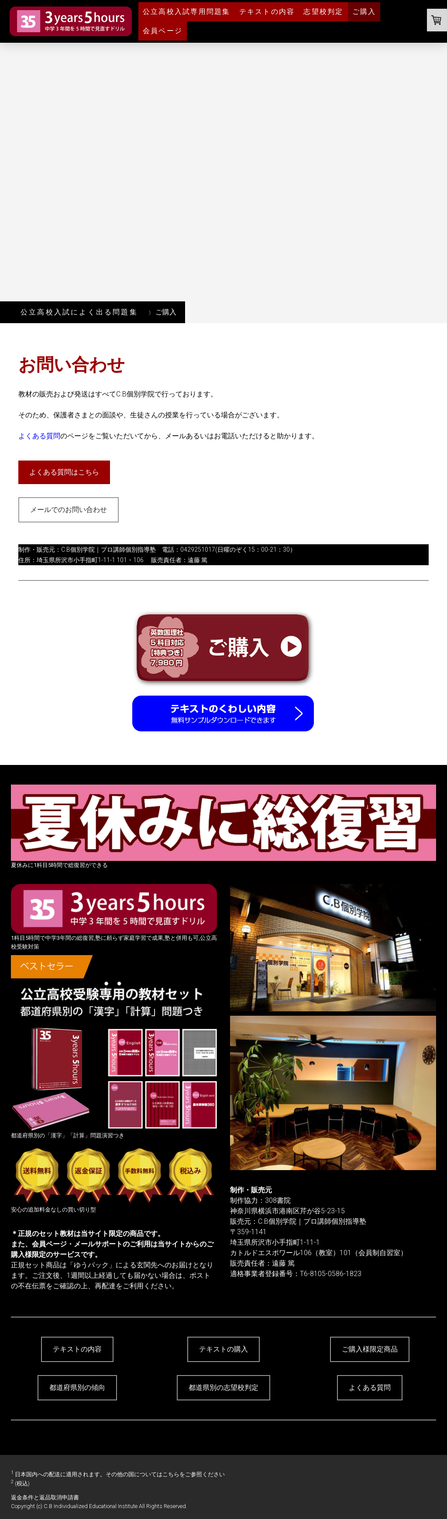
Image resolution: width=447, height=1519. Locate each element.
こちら (170, 1474)
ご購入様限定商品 (370, 1349)
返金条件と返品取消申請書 (45, 1497)
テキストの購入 (223, 1349)
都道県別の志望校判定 (223, 1387)
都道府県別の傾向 (77, 1387)
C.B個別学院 (78, 549)
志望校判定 (323, 11)
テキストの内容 (267, 11)
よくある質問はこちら (64, 472)
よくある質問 (39, 436)
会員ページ (162, 31)
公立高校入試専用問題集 (186, 11)
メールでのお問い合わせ (68, 509)
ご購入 (364, 11)
